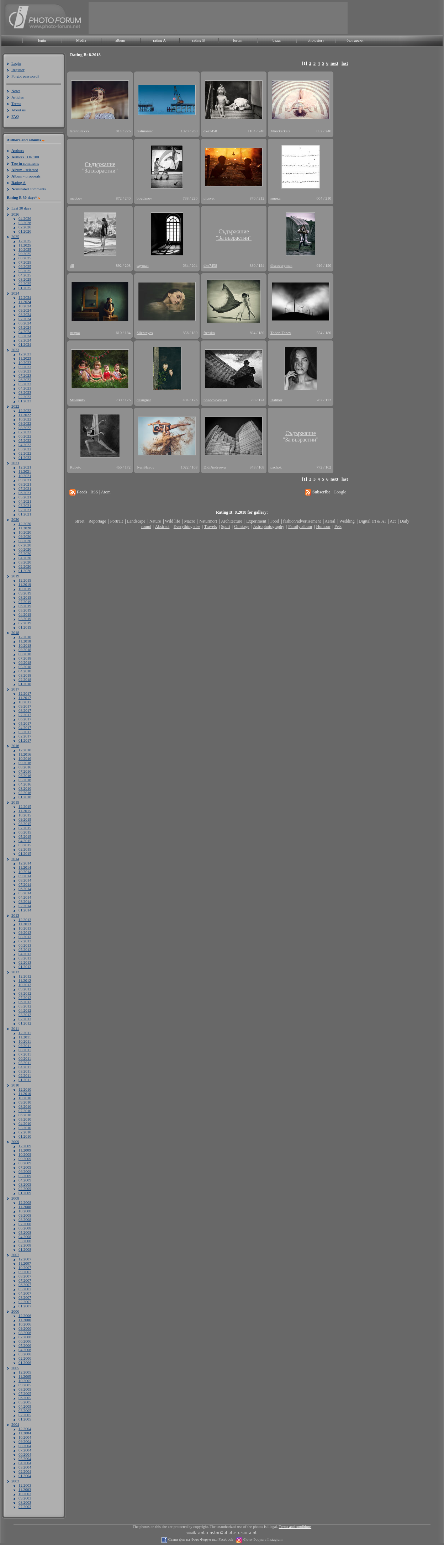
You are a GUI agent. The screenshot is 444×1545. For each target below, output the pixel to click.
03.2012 (24, 1014)
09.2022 (24, 423)
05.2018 (24, 667)
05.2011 (24, 1062)
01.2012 (24, 1023)
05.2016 (24, 780)
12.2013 (24, 919)
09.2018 (24, 649)
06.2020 (24, 549)
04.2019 (24, 614)
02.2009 (24, 1188)
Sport (225, 526)
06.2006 (24, 1341)
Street (79, 521)
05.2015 (24, 836)
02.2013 (24, 962)
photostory (315, 40)
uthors (17, 150)
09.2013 (24, 932)
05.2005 (24, 1402)
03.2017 (24, 732)
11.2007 (24, 1263)
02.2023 (24, 397)
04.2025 (24, 275)
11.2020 (24, 528)
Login (16, 63)
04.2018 (24, 671)
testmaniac (145, 131)
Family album (300, 526)
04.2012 (24, 1010)
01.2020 (24, 570)
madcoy (76, 198)
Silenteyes (145, 332)
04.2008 (24, 1236)
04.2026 (24, 218)
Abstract (162, 526)
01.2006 (24, 1362)
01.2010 (24, 1136)
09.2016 (24, 763)
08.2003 (24, 1502)
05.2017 (24, 723)
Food (274, 521)
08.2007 (24, 1276)
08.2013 (24, 937)
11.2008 (24, 1207)
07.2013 (24, 941)
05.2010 (24, 1119)
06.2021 (24, 493)
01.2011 (24, 1080)
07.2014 (24, 884)
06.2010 (24, 1115)
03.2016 (24, 788)
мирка (275, 198)
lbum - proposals (26, 176)
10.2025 (24, 249)
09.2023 (24, 367)
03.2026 (24, 223)
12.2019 (24, 580)
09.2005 (24, 1385)
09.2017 (24, 706)
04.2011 (24, 1067)
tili (72, 265)
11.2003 (24, 1489)
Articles (17, 97)
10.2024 (24, 306)
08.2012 (24, 993)
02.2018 (24, 679)
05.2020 (24, 553)
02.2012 (24, 1019)
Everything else (187, 526)
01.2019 (24, 627)
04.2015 (24, 840)
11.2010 (24, 1093)
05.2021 (24, 497)
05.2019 (24, 610)
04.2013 (24, 954)
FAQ (15, 116)
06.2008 (24, 1228)
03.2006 (24, 1354)
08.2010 (24, 1106)
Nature (155, 521)
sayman (143, 265)
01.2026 (24, 231)
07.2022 (24, 432)
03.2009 (24, 1184)
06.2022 (24, 436)
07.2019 (24, 601)
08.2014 (24, 880)
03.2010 (24, 1128)
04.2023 (24, 388)
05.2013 (24, 949)
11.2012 (24, 980)
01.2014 (24, 910)
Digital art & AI (372, 521)
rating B (198, 40)
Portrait (116, 521)
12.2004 (24, 1429)
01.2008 (24, 1249)
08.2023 (24, 371)
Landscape (136, 521)
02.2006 (24, 1358)
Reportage (97, 521)
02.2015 (24, 849)
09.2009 (24, 1159)
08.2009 (24, 1163)
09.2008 (24, 1215)
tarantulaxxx (79, 131)
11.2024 (24, 302)
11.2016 (24, 754)
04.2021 (24, 501)
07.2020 (24, 545)
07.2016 (24, 771)
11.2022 (24, 415)
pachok (276, 467)
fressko (209, 332)
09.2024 (24, 310)
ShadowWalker (215, 400)
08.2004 (24, 1446)
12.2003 (24, 1485)
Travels (210, 526)
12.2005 (24, 1372)
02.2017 (24, 736)
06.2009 (24, 1171)
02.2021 (24, 510)
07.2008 (24, 1224)
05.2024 (24, 327)
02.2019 (24, 623)
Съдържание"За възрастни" (100, 167)
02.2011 (24, 1075)
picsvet (209, 198)
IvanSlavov (145, 467)
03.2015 (24, 845)
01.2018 (24, 684)
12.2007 (24, 1259)
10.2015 (24, 815)
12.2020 (24, 524)
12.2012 (24, 976)
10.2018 (24, 645)
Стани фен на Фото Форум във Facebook (200, 1539)
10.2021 (24, 475)
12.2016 (24, 750)
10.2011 (24, 1041)
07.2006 (24, 1337)
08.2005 (24, 1389)
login (42, 40)
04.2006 (24, 1350)
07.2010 (24, 1111)
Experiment (256, 521)
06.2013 (24, 945)
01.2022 (24, 457)
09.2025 (24, 254)
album (120, 40)
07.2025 (24, 262)
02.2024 (24, 340)
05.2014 (24, 893)
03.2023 (24, 392)
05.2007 (24, 1289)
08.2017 (24, 710)
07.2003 (24, 1506)
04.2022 (24, 445)
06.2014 (24, 889)
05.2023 (24, 384)
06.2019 (24, 606)
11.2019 (24, 584)
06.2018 (24, 662)
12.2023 (24, 354)
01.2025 (24, 288)
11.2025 (24, 245)
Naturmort (208, 521)
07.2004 (24, 1450)
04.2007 (24, 1293)
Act (393, 521)
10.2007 (24, 1267)
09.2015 (24, 819)
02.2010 (24, 1132)
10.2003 (24, 1494)
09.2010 (24, 1102)
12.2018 (24, 637)
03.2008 (24, 1241)
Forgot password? (25, 76)
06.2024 (24, 323)
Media (81, 40)
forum (238, 40)
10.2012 (24, 985)
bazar (277, 40)
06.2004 (24, 1454)
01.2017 (24, 740)
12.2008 (24, 1202)
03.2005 (24, 1410)
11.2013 (24, 924)
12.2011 (24, 1033)
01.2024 (24, 344)
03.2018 (24, 675)
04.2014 (24, 897)
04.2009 (24, 1180)
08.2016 (24, 767)
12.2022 (24, 410)
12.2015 (24, 806)
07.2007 (24, 1280)
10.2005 (24, 1381)
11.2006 (24, 1320)
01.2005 (24, 1419)
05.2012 (24, 1006)
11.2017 (24, 697)
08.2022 (24, 427)
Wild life (172, 521)
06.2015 (24, 832)
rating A (159, 40)
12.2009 (24, 1146)
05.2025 (24, 271)
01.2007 (24, 1306)
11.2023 (24, 358)
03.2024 (24, 336)
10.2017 (24, 702)
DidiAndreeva (215, 467)
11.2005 (24, 1376)
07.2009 (24, 1167)
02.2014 (24, 906)
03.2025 (24, 279)
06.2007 (24, 1284)
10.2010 (24, 1098)
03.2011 (24, 1071)
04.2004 (24, 1463)
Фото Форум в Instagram (262, 1539)
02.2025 (24, 283)
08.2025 (24, 258)
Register (18, 70)
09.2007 (24, 1272)
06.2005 (24, 1398)
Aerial (329, 521)
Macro (189, 521)
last (345, 63)
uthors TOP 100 (25, 157)
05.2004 (24, 1458)
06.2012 (24, 1002)
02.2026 (24, 227)
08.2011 (24, 1050)
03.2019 (24, 619)
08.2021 (24, 484)
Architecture (231, 521)
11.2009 (24, 1150)
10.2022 (24, 419)
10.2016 (24, 758)
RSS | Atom (100, 492)
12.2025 (24, 241)
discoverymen (281, 265)
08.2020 (24, 541)
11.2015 (24, 811)
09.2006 (24, 1328)
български (355, 40)
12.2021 (24, 467)
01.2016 (24, 797)
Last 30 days (21, 208)
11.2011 (24, 1037)
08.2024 (24, 314)
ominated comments (28, 189)
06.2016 (24, 775)
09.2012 (24, 989)
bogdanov (144, 198)
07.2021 (24, 488)
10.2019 (24, 589)
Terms (16, 103)
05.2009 (24, 1176)
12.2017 (24, 693)
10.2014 (24, 871)
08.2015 (24, 823)
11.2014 (24, 867)
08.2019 (24, 597)
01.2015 (24, 853)
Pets (338, 526)
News (15, 91)
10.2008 (24, 1211)
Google (340, 492)
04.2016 (24, 784)
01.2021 (24, 514)
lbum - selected (24, 170)
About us (18, 110)
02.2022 (24, 453)
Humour (323, 526)
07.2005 (24, 1393)
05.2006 (24, 1345)
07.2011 (24, 1054)
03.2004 (24, 1467)
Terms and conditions (295, 1527)
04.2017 (24, 727)
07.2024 (24, 319)
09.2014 (24, 876)
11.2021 (24, 471)
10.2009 (24, 1154)
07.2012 (24, 997)
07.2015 (24, 828)
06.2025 (24, 266)
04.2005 (24, 1406)
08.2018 (24, 654)
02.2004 (24, 1471)
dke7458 (210, 131)
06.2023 (24, 379)
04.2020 (24, 558)
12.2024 (24, 297)
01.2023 (24, 401)
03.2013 (24, 958)
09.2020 (24, 536)
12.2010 (24, 1089)
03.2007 (24, 1297)
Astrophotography (268, 526)
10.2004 (24, 1437)
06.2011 (24, 1058)
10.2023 (24, 362)
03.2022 (24, 449)
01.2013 (24, 966)
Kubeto (75, 467)
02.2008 (24, 1245)
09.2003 (24, 1498)
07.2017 (24, 715)
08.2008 (24, 1219)
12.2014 (24, 863)
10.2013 (24, 928)
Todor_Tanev (280, 332)
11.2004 (24, 1433)
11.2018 (24, 641)
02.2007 (24, 1302)
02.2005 (24, 1415)
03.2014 (24, 901)
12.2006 (24, 1315)
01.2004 (24, 1475)
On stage (241, 526)
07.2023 (24, 375)
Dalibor (276, 400)
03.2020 (24, 562)
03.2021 (24, 505)
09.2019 (24, 593)
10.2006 (24, 1324)
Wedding (347, 521)
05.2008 (24, 1232)
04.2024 (24, 331)
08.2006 (24, 1332)
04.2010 (24, 1123)
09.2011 (24, 1045)
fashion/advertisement (302, 521)
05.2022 (24, 440)
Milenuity (77, 400)
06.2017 (24, 719)
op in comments (25, 163)
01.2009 (24, 1193)
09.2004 (24, 1441)
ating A (18, 182)
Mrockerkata (280, 131)
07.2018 (24, 658)
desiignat (144, 400)
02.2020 (24, 566)
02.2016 (24, 792)
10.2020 (24, 532)
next (334, 63)
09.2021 (24, 480)
